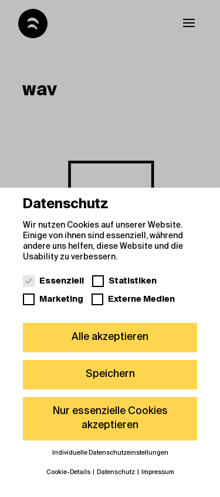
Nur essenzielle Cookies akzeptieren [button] (110, 418)
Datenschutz (116, 472)
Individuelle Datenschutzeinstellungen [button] (110, 453)
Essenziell (53, 280)
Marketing (53, 298)
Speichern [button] (110, 374)
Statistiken (124, 280)
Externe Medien (133, 298)
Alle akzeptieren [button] (110, 337)
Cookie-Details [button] (69, 472)
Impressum (157, 472)
